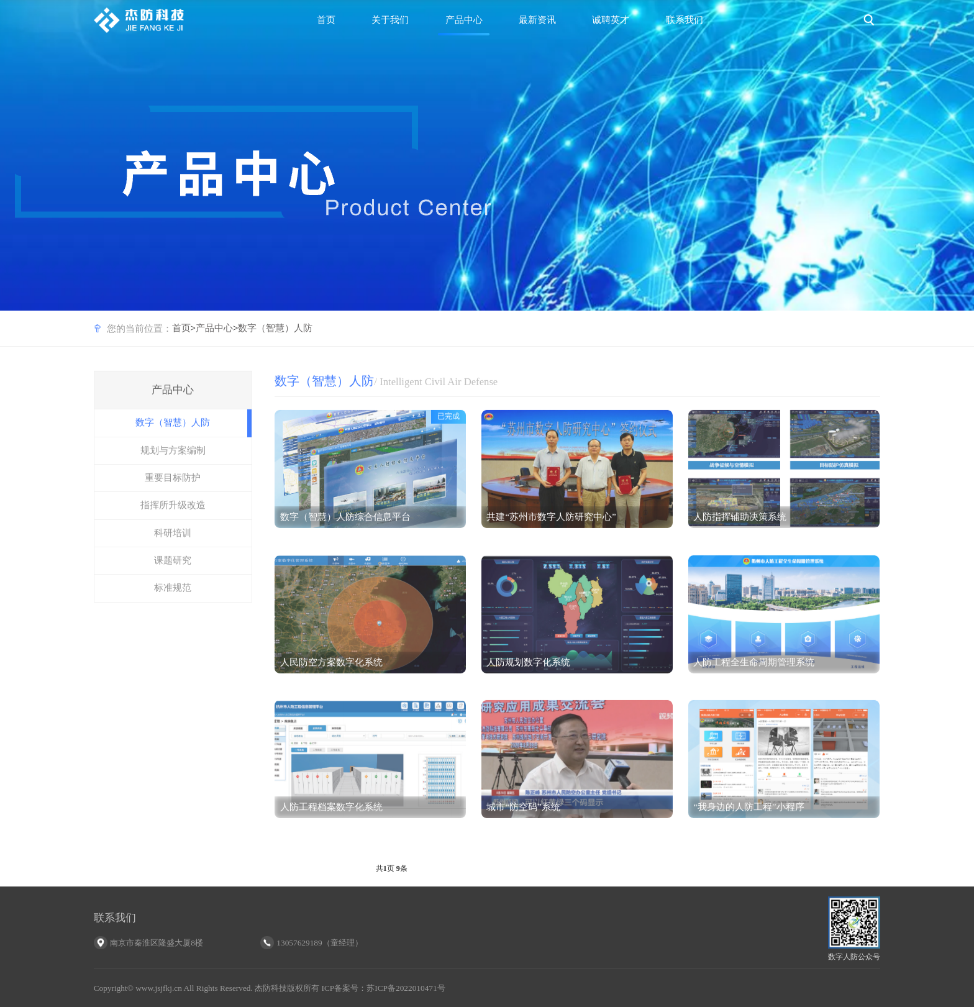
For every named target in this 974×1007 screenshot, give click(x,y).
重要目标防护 (173, 486)
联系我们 (684, 20)
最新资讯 (537, 20)
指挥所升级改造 (173, 514)
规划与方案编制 (173, 458)
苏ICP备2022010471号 (405, 988)
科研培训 (172, 541)
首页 (326, 20)
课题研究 (172, 568)
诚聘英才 (610, 20)
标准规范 (172, 596)
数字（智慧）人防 (275, 328)
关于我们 (390, 20)
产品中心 (464, 20)
